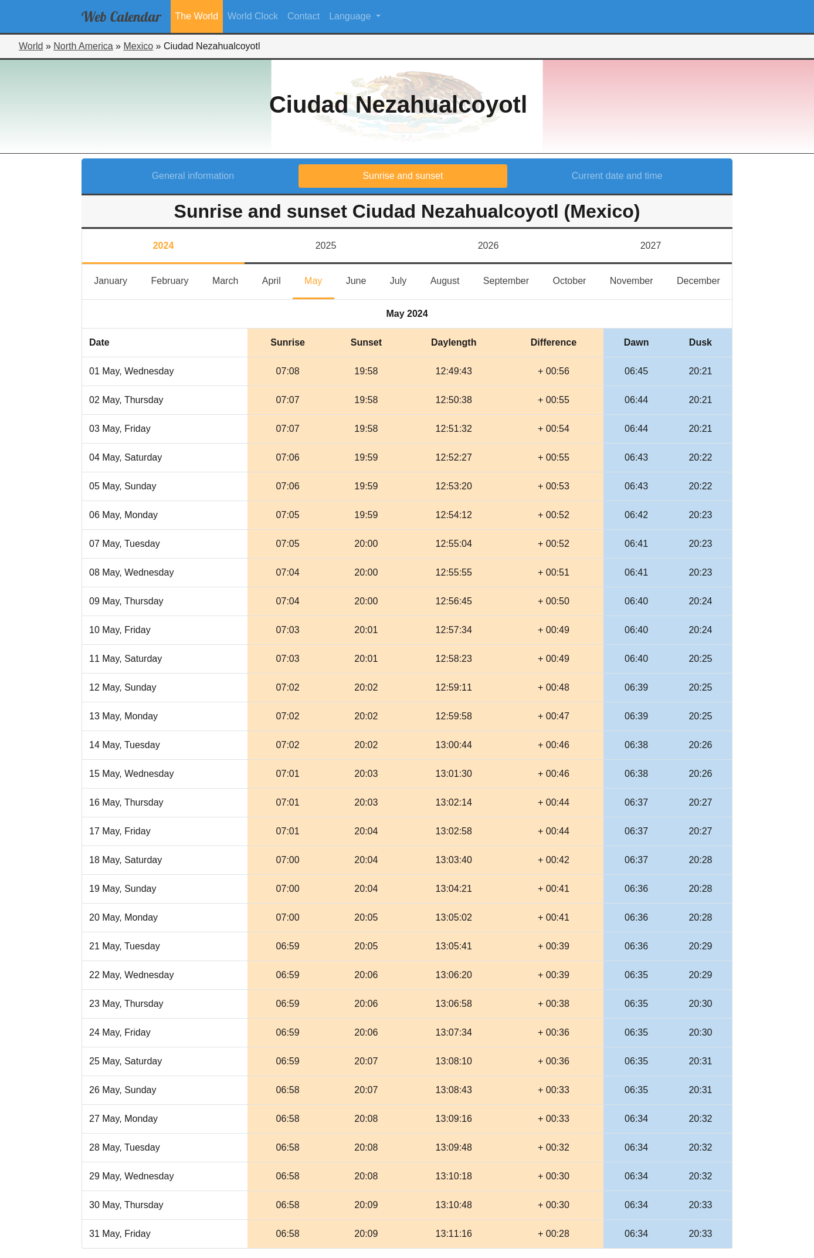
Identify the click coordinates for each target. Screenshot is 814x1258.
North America (83, 46)
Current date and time (617, 176)
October (575, 279)
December (704, 279)
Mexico (138, 46)
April (277, 279)
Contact (303, 16)
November (637, 279)
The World (197, 16)
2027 (651, 246)
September (512, 279)
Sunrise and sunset (402, 176)
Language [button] (351, 16)
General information (193, 176)
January (116, 279)
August (451, 279)
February (175, 279)
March (231, 279)
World (31, 46)
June (362, 279)
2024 (163, 246)
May (319, 279)
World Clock (253, 16)
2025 (326, 246)
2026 (488, 246)
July (404, 279)
